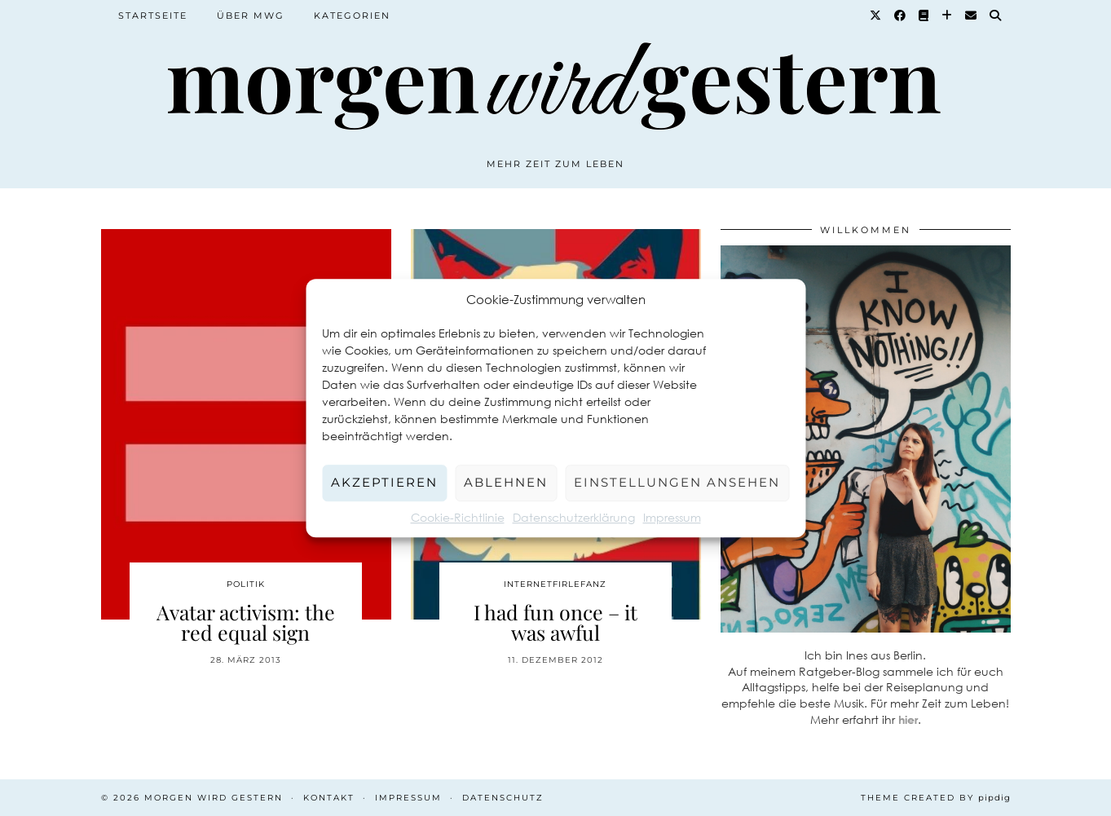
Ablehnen (506, 482)
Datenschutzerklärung (574, 517)
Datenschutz (503, 797)
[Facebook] (900, 15)
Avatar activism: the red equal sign (246, 622)
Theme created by (936, 797)
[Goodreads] (924, 15)
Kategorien (352, 15)
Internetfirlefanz (555, 584)
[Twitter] (876, 15)
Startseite (152, 15)
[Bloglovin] (947, 15)
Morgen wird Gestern (213, 797)
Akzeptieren (384, 482)
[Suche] (996, 15)
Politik (246, 584)
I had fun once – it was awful (555, 622)
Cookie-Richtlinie (458, 517)
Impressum (672, 517)
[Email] (971, 15)
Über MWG (250, 15)
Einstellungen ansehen (677, 482)
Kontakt (329, 797)
